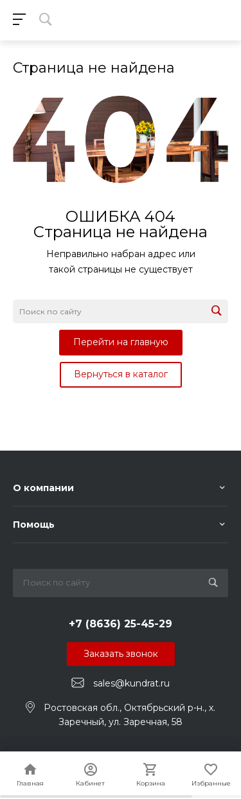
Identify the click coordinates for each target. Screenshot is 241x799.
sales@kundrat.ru (131, 683)
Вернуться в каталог (121, 374)
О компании (43, 488)
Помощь (34, 524)
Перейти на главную (120, 342)
